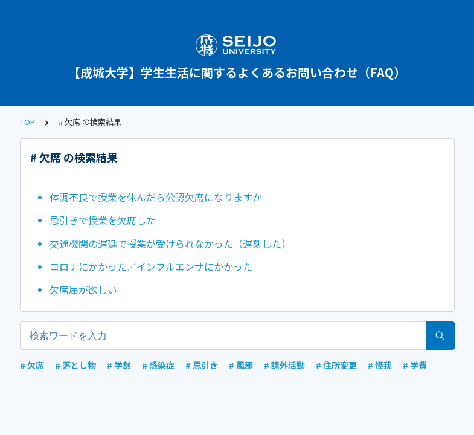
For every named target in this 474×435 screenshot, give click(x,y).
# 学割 (119, 365)
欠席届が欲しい (83, 289)
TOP (27, 121)
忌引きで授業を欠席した (103, 220)
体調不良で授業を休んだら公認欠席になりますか (156, 197)
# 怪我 (380, 365)
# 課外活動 (284, 365)
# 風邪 (241, 365)
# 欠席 (32, 365)
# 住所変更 (336, 365)
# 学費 (415, 365)
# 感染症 (158, 365)
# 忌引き (201, 365)
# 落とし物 (75, 365)
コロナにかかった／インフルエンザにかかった (151, 266)
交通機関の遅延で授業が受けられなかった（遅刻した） (170, 243)
